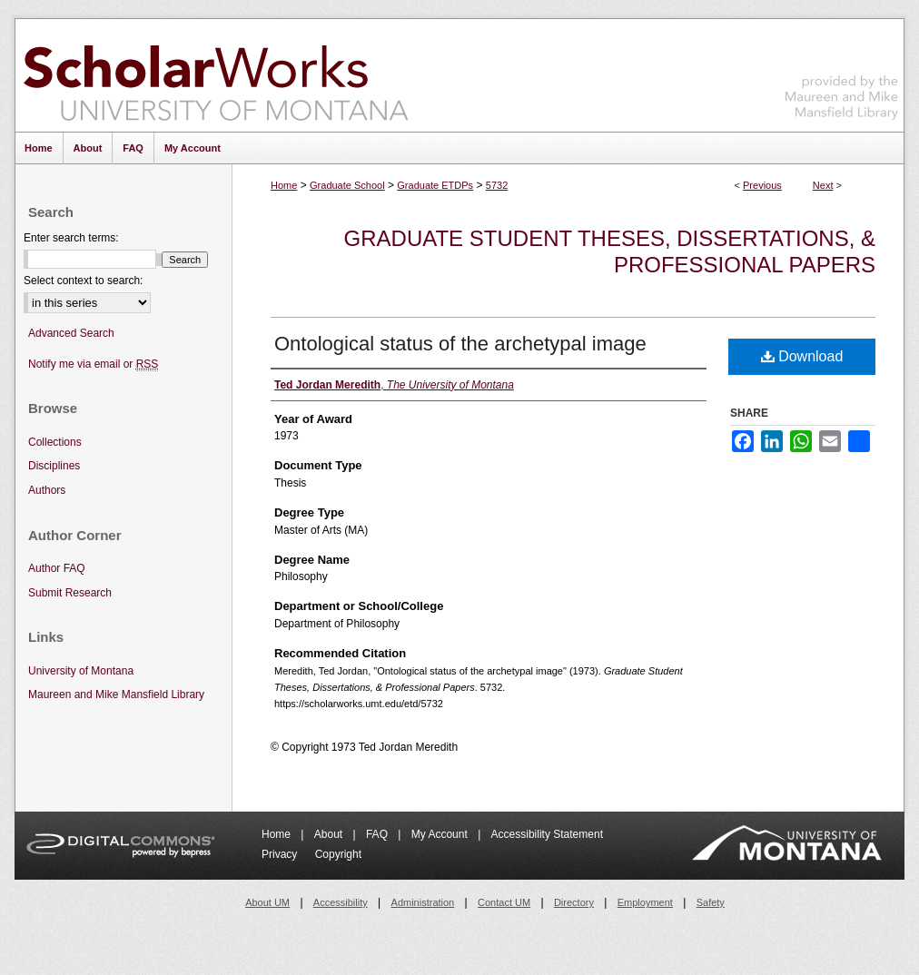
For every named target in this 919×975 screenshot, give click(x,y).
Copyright (338, 854)
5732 (497, 185)
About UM (267, 902)
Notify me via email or (93, 364)
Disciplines (54, 465)
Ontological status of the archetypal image (460, 343)
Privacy (281, 854)
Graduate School (347, 185)
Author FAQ (56, 568)
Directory (574, 902)
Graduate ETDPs (435, 185)
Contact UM (504, 902)
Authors (46, 490)
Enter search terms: (71, 237)
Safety (711, 902)
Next (823, 185)
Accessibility (340, 902)
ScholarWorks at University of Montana (215, 75)
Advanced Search (71, 333)
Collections (55, 442)
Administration (423, 902)
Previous (762, 185)
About (330, 834)
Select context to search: (83, 280)
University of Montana (80, 671)
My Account (440, 834)
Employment (645, 902)
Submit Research (70, 592)
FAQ (378, 834)
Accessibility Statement (547, 834)
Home (284, 185)
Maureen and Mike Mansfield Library (842, 72)
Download (802, 356)
